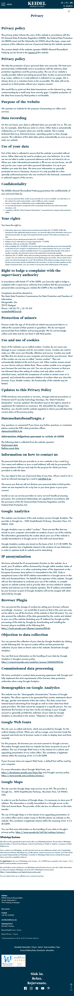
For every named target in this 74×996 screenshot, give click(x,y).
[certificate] (13, 961)
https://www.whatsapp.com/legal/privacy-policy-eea (20, 872)
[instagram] (31, 988)
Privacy (34, 947)
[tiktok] (37, 988)
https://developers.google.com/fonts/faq (21, 772)
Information (50, 950)
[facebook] (25, 988)
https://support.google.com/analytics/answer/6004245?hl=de (32, 661)
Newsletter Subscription (22, 947)
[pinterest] (48, 988)
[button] (6, 4)
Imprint (40, 947)
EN (71, 3)
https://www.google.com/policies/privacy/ (22, 775)
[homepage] (37, 4)
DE (62, 3)
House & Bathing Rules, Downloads (32, 950)
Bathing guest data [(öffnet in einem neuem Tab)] (10, 448)
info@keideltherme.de (9, 920)
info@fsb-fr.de (44, 478)
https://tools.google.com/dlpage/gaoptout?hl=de (25, 628)
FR (67, 3)
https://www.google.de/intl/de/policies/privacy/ (40, 832)
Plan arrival (5, 909)
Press (58, 947)
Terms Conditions (49, 947)
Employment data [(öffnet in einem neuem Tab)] (9, 445)
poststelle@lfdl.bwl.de (11, 311)
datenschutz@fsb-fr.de (11, 431)
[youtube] (43, 988)
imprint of (32, 52)
